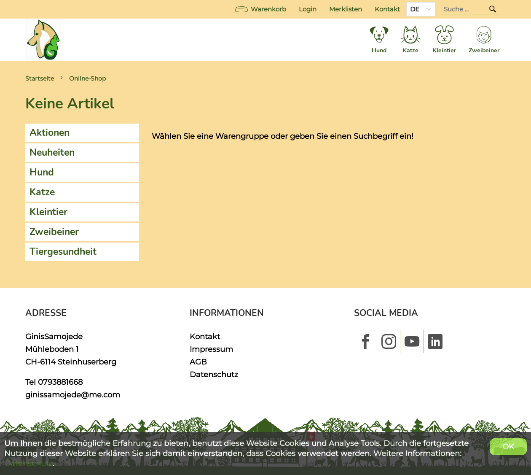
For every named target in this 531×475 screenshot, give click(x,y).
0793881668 (60, 382)
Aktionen (50, 132)
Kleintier (48, 212)
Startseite (39, 78)
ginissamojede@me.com (72, 394)
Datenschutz (214, 374)
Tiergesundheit (63, 251)
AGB (198, 361)
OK (508, 446)
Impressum (211, 349)
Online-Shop (87, 78)
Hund (42, 172)
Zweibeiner (54, 231)
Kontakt (387, 9)
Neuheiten (52, 152)
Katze (42, 192)
